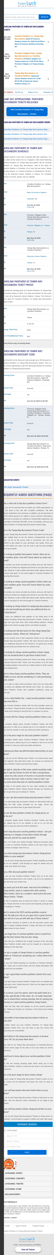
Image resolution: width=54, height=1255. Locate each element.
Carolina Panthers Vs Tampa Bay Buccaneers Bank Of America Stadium (27, 129)
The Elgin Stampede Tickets (16, 487)
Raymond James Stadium (37, 256)
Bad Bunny (22, 92)
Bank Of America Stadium (37, 192)
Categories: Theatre (14, 1184)
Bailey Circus (37, 92)
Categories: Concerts (15, 1178)
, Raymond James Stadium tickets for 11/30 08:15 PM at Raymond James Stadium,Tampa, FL (27, 78)
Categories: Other (13, 1189)
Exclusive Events (12, 1194)
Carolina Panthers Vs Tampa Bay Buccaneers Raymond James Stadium (27, 139)
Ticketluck (27, 4)
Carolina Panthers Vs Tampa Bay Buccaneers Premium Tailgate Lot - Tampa (27, 134)
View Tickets (48, 42)
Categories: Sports (13, 1173)
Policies (38, 1245)
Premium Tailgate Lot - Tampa (38, 225)
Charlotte (30, 199)
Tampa (29, 232)
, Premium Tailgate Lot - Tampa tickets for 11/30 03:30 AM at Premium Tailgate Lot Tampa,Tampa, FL (29, 59)
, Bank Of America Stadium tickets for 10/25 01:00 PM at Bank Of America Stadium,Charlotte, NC (30, 41)
